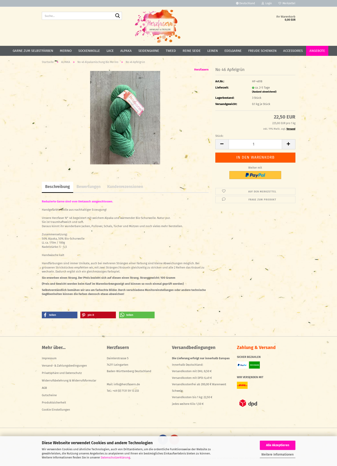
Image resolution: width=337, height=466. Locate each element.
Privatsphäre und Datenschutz (62, 373)
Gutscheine (49, 395)
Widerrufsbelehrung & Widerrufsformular (69, 380)
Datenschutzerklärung (115, 457)
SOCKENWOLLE (89, 51)
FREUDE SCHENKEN (262, 51)
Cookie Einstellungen (56, 409)
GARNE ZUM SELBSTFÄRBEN (33, 51)
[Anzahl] (255, 144)
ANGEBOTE (317, 51)
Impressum (49, 358)
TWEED (171, 51)
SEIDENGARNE (148, 51)
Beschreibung (57, 186)
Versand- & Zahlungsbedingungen (64, 365)
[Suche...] (117, 16)
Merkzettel (286, 3)
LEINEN (212, 51)
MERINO (66, 51)
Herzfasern (201, 69)
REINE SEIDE (192, 51)
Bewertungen (89, 186)
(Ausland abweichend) (264, 91)
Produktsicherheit (54, 402)
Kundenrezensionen (125, 186)
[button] (245, 3)
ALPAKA (126, 51)
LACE (110, 51)
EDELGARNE (233, 51)
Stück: (219, 135)
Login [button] (267, 3)
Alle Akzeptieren (277, 445)
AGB (44, 387)
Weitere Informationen (277, 454)
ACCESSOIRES (293, 51)
